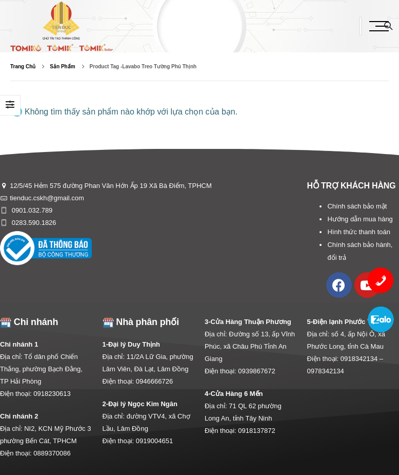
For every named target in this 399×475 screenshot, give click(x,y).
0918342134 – (362, 359)
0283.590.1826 (33, 222)
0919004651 (154, 441)
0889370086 (51, 453)
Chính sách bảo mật (357, 206)
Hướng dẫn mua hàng (359, 219)
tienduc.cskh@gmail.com (47, 198)
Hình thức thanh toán (358, 232)
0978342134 (325, 371)
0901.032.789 (31, 210)
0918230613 (51, 393)
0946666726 (154, 381)
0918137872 (256, 430)
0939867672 (256, 371)
